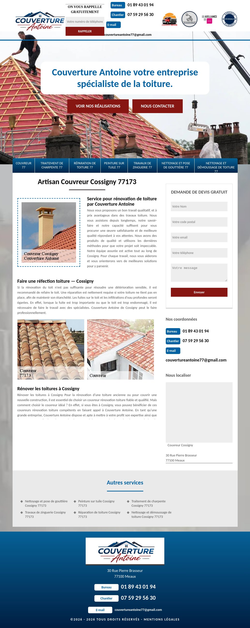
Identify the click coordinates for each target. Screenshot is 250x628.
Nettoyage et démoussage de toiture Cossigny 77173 (152, 514)
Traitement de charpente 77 (52, 165)
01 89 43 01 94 (132, 4)
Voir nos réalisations (98, 106)
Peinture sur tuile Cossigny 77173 (96, 503)
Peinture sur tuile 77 (114, 165)
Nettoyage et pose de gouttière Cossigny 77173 (46, 503)
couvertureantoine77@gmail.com (196, 360)
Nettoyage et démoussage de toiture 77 (216, 167)
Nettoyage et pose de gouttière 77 (176, 165)
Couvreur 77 (23, 165)
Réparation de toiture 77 (85, 165)
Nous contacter (157, 106)
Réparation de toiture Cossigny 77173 (99, 514)
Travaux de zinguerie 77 (142, 165)
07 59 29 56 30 (132, 14)
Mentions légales (162, 619)
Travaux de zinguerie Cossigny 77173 (45, 514)
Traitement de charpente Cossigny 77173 (149, 503)
